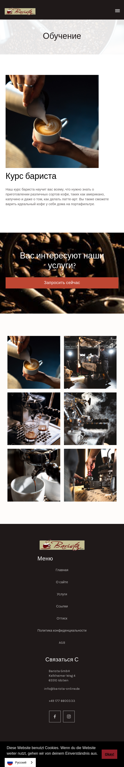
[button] (117, 10)
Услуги (62, 594)
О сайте (62, 582)
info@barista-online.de (62, 689)
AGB (62, 643)
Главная (62, 570)
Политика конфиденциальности (62, 631)
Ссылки (62, 606)
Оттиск (62, 618)
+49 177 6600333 (62, 701)
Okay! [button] (109, 754)
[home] (19, 11)
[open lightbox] (34, 362)
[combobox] (20, 762)
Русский (16, 762)
